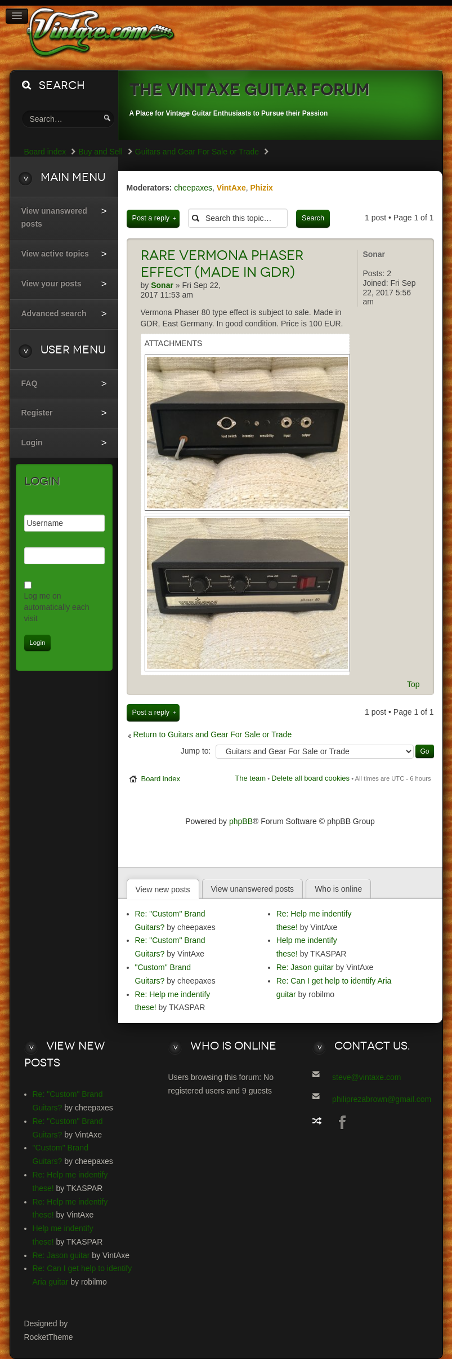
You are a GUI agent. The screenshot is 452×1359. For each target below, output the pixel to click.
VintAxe (231, 187)
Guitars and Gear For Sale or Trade (197, 151)
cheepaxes (193, 187)
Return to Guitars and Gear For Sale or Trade (212, 734)
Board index (160, 778)
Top (413, 684)
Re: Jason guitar (305, 967)
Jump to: (196, 750)
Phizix (261, 187)
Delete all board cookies (310, 778)
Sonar (374, 254)
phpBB (241, 821)
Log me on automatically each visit (56, 607)
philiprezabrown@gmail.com (381, 1099)
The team (250, 778)
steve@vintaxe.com (366, 1077)
